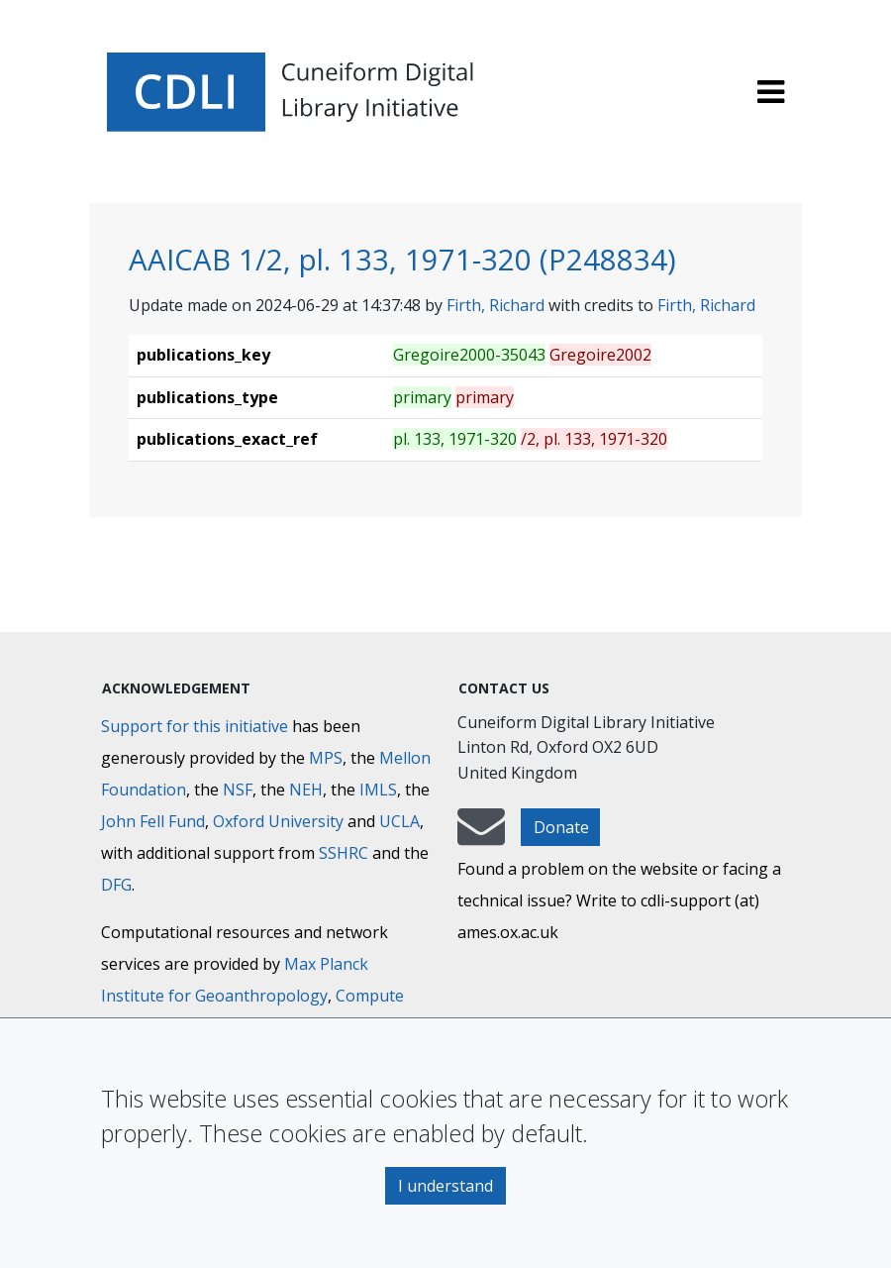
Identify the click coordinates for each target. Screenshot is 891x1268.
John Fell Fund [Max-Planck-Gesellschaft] (153, 821)
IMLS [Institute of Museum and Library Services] (378, 789)
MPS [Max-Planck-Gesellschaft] (326, 758)
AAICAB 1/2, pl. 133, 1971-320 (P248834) (402, 259)
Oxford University (278, 821)
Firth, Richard (495, 305)
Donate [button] (561, 827)
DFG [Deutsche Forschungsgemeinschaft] (116, 885)
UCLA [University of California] (399, 821)
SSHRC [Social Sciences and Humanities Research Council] (343, 853)
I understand (445, 1186)
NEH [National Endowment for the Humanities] (306, 789)
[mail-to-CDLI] (481, 836)
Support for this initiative (194, 726)
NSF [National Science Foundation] (237, 789)
